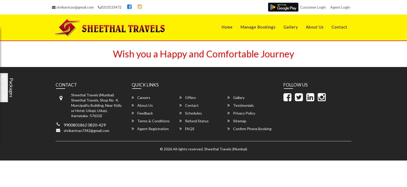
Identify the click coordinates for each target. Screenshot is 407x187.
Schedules (190, 113)
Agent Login (340, 7)
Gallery (290, 27)
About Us (315, 27)
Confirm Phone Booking (249, 128)
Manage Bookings (258, 27)
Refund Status (194, 121)
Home (227, 27)
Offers (187, 97)
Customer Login (313, 7)
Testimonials (240, 105)
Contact (339, 27)
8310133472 (109, 7)
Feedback (142, 113)
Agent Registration (150, 128)
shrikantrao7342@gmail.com (86, 130)
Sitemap (236, 121)
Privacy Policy (241, 113)
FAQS (186, 128)
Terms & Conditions (151, 121)
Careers (141, 97)
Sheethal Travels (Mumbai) (225, 149)
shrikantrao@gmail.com (73, 7)
